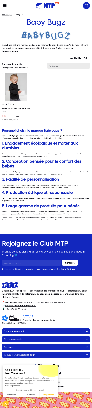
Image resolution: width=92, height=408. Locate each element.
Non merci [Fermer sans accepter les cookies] (11, 395)
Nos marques (7, 15)
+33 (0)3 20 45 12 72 (16, 308)
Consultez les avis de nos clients (38, 320)
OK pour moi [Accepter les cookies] (48, 395)
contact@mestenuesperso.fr (20, 305)
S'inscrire (70, 263)
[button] (5, 403)
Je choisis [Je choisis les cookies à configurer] (30, 395)
